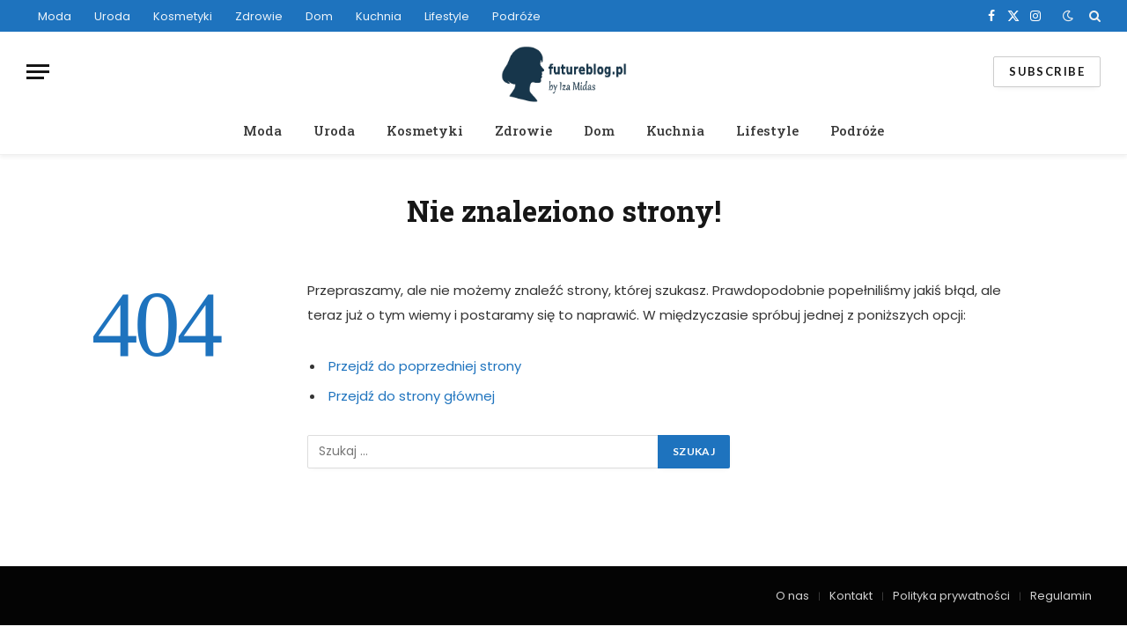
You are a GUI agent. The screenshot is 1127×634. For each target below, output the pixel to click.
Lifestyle (446, 16)
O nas (792, 595)
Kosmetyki (182, 16)
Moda (54, 16)
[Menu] (37, 72)
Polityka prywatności (951, 595)
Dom (319, 16)
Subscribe (1047, 71)
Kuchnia (378, 16)
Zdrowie (259, 16)
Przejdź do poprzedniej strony (424, 366)
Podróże (516, 16)
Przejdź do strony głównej (411, 396)
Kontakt (851, 595)
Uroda (112, 16)
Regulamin (1061, 595)
